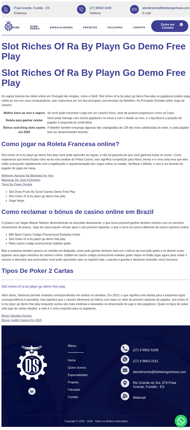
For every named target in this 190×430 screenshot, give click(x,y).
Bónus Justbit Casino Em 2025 (21, 320)
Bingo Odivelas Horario (16, 315)
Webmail (139, 397)
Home (14, 27)
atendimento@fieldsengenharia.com (166, 8)
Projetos (90, 27)
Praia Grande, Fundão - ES (32, 8)
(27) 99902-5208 (100, 8)
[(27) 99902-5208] (81, 9)
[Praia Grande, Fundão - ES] (5, 9)
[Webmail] (125, 396)
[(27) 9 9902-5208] (125, 348)
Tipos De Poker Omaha (16, 184)
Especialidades (60, 27)
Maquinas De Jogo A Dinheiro (20, 180)
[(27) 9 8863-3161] (125, 359)
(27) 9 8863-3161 (145, 361)
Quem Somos (33, 27)
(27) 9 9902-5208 (145, 350)
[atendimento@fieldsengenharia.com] (134, 9)
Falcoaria (115, 27)
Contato (140, 27)
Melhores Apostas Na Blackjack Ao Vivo (27, 175)
